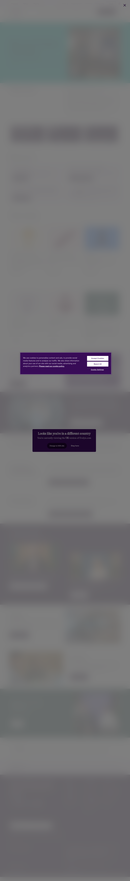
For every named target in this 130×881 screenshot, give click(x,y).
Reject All (98, 364)
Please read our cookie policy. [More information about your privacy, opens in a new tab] (51, 366)
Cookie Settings (97, 370)
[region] (65, 363)
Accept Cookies (97, 358)
